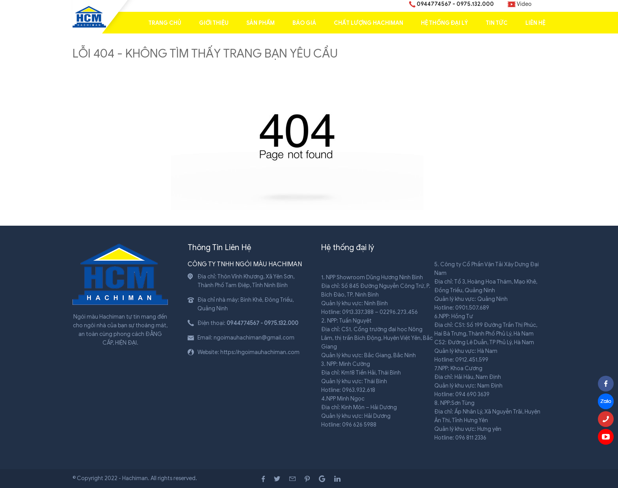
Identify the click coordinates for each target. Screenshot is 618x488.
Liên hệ (535, 23)
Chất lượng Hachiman (368, 23)
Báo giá (304, 23)
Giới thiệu (214, 23)
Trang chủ (164, 23)
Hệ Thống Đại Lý (444, 23)
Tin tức (497, 23)
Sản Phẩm (260, 23)
